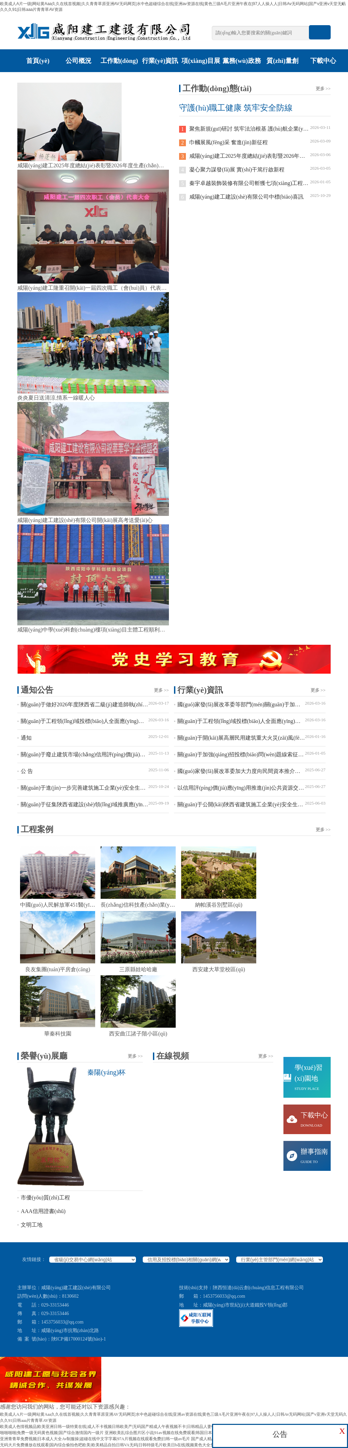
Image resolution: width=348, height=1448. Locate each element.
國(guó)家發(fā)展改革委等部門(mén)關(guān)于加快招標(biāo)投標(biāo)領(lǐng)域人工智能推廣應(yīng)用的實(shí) (251, 703)
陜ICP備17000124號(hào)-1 (78, 1339)
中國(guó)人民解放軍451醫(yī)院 (58, 905)
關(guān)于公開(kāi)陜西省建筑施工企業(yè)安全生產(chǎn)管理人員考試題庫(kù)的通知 (251, 803)
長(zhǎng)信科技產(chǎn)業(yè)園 (140, 905)
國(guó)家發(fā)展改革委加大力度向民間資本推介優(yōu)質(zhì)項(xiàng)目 (251, 769)
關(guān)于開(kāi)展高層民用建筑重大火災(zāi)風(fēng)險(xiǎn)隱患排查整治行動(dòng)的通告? (251, 736)
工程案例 (176, 829)
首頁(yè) (38, 60)
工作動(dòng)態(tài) (119, 72)
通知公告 (95, 690)
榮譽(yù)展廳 (82, 1055)
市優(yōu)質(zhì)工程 (45, 1197)
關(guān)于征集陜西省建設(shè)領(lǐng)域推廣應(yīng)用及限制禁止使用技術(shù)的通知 (95, 803)
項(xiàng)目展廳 (200, 72)
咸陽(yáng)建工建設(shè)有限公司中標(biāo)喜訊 (255, 195)
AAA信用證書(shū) (43, 1211)
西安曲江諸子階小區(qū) (138, 1034)
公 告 (95, 769)
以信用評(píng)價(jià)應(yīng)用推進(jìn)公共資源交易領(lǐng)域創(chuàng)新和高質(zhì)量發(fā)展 (251, 786)
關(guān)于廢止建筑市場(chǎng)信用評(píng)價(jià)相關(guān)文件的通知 (95, 753)
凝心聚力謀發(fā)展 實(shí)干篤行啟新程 (255, 168)
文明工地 (31, 1225)
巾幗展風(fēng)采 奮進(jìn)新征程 (255, 141)
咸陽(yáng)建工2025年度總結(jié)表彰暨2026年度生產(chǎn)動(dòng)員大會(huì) (255, 155)
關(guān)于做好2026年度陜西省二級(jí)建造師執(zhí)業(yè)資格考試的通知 (95, 703)
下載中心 (323, 60)
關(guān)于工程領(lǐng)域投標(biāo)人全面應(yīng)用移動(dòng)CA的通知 (95, 719)
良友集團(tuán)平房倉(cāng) (57, 969)
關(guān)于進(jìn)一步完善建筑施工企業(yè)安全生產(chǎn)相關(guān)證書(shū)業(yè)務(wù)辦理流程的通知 (95, 786)
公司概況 (78, 60)
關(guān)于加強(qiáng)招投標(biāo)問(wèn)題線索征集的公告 (251, 753)
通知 (95, 736)
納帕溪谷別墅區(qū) (218, 905)
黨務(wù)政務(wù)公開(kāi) (242, 72)
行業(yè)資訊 (160, 60)
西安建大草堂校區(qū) (218, 969)
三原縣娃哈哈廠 (138, 969)
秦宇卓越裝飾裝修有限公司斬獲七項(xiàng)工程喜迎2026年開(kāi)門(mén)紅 (255, 182)
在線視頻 (214, 1055)
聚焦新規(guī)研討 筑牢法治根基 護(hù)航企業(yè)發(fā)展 (255, 127)
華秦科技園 (57, 1034)
